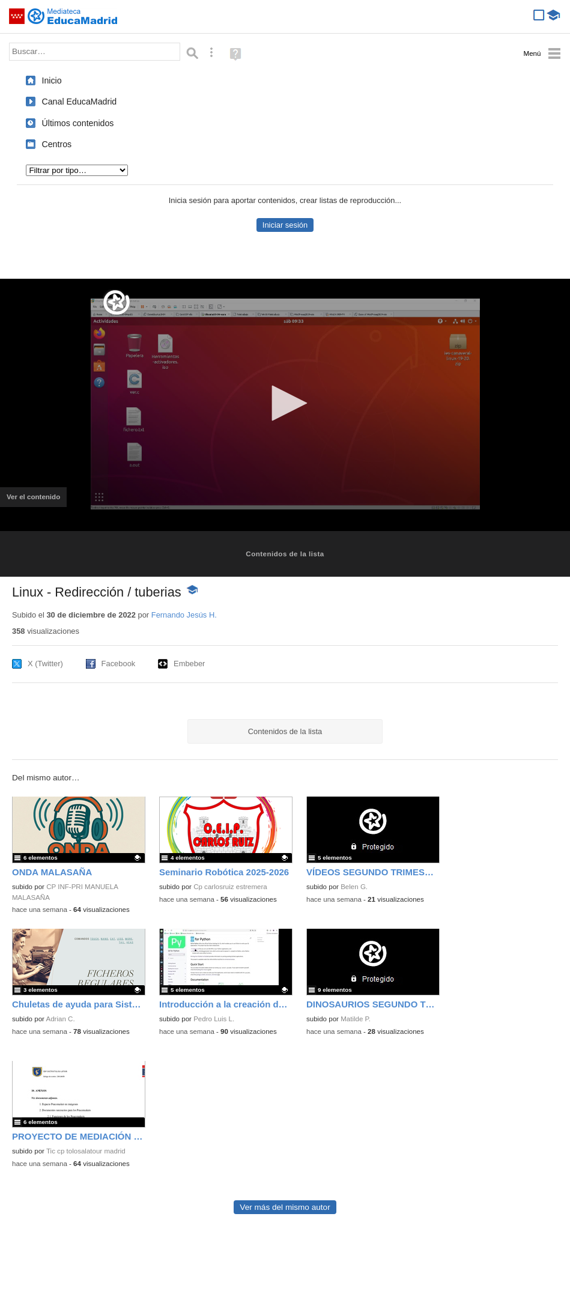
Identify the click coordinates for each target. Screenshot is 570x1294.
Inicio (51, 80)
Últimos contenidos (77, 123)
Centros (56, 144)
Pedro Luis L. (213, 1018)
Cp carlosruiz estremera (230, 886)
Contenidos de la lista (285, 553)
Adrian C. (60, 1018)
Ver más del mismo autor (285, 1207)
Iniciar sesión (285, 224)
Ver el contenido (37, 500)
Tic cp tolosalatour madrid (86, 1151)
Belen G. (354, 886)
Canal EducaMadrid (79, 101)
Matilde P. (356, 1018)
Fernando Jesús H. (184, 614)
